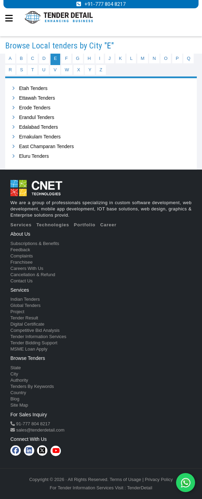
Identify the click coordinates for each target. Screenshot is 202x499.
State (15, 367)
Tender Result (24, 317)
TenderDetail (139, 487)
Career (108, 224)
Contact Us (21, 280)
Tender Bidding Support (33, 342)
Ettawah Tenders (37, 98)
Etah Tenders (33, 88)
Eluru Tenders (34, 156)
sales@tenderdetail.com (39, 430)
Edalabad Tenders (38, 127)
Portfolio (84, 224)
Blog (14, 398)
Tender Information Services (38, 336)
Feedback (20, 249)
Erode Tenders (34, 107)
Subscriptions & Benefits (34, 243)
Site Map (19, 405)
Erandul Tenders (36, 117)
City (14, 373)
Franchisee (21, 262)
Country (18, 392)
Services (21, 224)
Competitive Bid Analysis (34, 330)
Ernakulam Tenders (40, 136)
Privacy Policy (159, 479)
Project (17, 311)
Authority (19, 380)
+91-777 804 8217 (105, 4)
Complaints (21, 255)
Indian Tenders (25, 299)
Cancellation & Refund (32, 274)
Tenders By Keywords (32, 386)
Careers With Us (26, 268)
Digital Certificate (27, 324)
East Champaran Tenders (46, 146)
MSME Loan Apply (28, 349)
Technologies (52, 224)
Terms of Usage (125, 479)
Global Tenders (25, 305)
